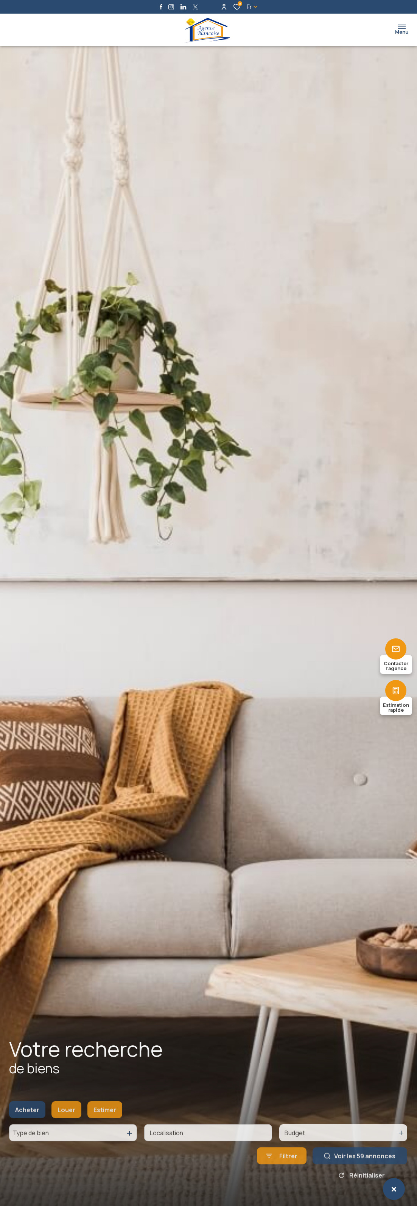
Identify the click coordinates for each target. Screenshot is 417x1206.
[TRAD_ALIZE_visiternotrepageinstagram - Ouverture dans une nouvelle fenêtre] (171, 7)
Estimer (104, 1120)
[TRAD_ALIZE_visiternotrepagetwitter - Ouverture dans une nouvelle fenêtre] (195, 7)
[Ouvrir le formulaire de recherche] (282, 1165)
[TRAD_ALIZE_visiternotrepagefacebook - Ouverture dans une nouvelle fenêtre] (161, 6)
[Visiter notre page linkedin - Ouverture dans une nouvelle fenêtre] (183, 7)
